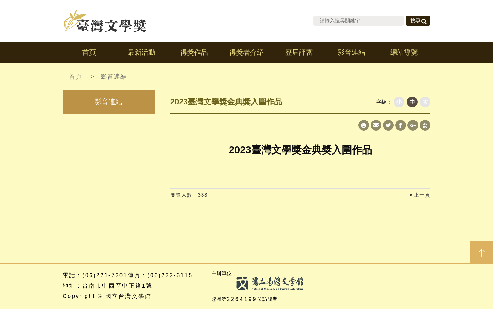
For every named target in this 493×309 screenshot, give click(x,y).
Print (363, 125)
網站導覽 (404, 52)
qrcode (425, 125)
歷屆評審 (299, 52)
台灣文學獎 (105, 21)
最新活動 (141, 52)
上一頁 (422, 195)
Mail (376, 125)
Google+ (412, 125)
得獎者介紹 (246, 52)
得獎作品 (194, 52)
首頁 (89, 52)
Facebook (400, 125)
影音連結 (351, 52)
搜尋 (415, 20)
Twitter (388, 125)
